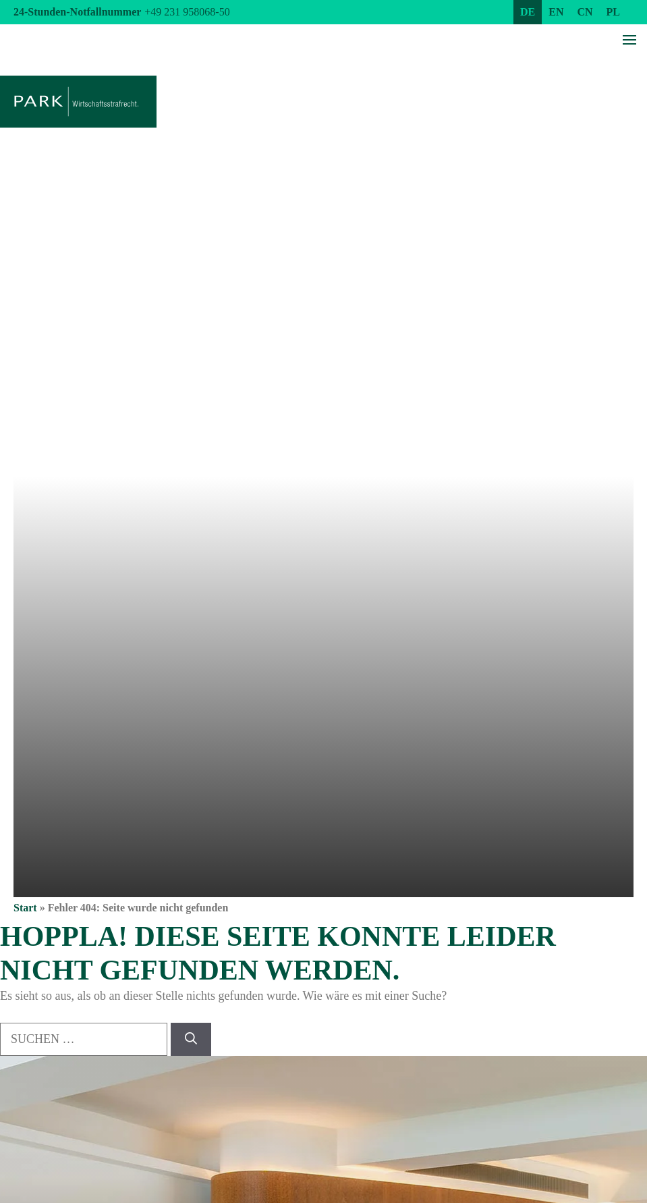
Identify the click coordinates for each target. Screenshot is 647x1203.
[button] (29, 1173)
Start (25, 907)
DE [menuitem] (527, 12)
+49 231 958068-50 (186, 12)
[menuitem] (527, 12)
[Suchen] (191, 1039)
